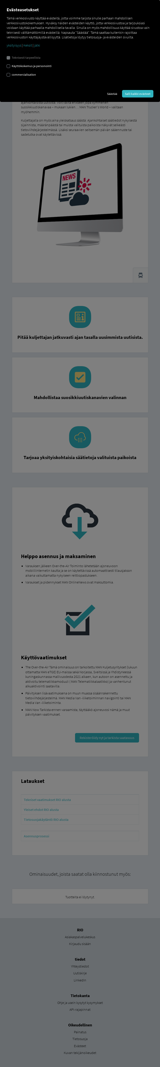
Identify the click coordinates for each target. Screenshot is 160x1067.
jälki (37, 45)
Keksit (27, 45)
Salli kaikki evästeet (138, 94)
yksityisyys (14, 45)
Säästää (112, 94)
